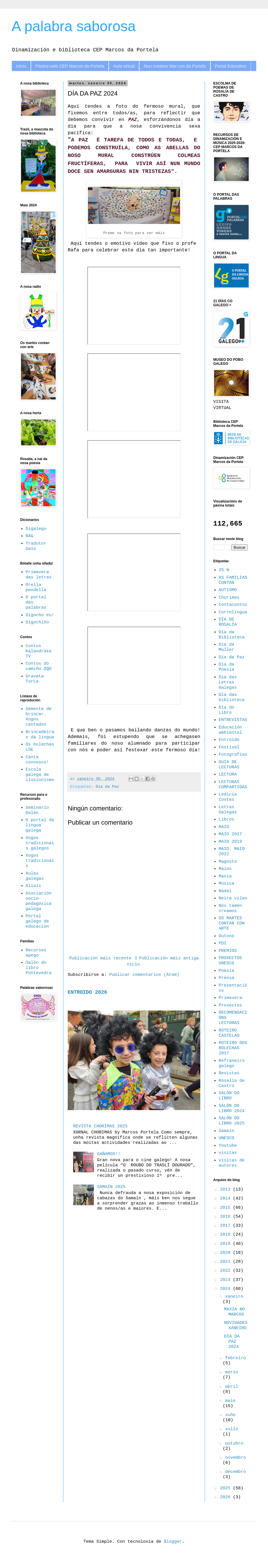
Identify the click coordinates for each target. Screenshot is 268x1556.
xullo (231, 1429)
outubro (234, 1443)
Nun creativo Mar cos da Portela (174, 65)
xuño (230, 1415)
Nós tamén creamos (230, 908)
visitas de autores (232, 1163)
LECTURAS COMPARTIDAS (233, 785)
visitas (228, 1152)
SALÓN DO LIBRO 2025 (232, 1121)
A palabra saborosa (74, 26)
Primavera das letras (39, 575)
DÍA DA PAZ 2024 (232, 1341)
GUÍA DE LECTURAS (229, 765)
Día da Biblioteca (232, 635)
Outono (226, 936)
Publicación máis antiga (169, 958)
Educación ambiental (230, 730)
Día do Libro (226, 710)
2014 (226, 1198)
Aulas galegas (35, 876)
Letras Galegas (228, 810)
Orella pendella (36, 587)
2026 (226, 1497)
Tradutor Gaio (36, 546)
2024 (226, 1288)
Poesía (226, 970)
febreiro (235, 1358)
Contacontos (233, 604)
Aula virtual (124, 65)
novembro (235, 1457)
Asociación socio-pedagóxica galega (39, 901)
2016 (226, 1216)
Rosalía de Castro (232, 1083)
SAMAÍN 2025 (111, 1187)
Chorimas (229, 597)
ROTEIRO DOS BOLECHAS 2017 (233, 1048)
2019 (226, 1243)
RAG (29, 536)
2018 (226, 1234)
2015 (226, 1207)
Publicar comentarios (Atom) (144, 974)
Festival (229, 747)
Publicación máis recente (100, 958)
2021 (226, 1261)
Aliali (33, 885)
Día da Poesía (226, 667)
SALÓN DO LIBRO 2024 (232, 1108)
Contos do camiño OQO (39, 666)
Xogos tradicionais (40, 860)
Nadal (225, 891)
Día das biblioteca (232, 697)
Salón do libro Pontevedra (39, 968)
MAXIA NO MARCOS (234, 1312)
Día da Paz (107, 786)
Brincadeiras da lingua (40, 735)
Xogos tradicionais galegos (40, 843)
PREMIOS (228, 950)
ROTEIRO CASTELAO (229, 1033)
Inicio (21, 65)
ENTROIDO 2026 (87, 992)
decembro (235, 1471)
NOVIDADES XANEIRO (236, 1325)
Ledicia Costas (228, 797)
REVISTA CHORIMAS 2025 (100, 1126)
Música (226, 883)
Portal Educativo (230, 65)
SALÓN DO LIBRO (229, 1096)
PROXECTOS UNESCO (230, 961)
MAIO (224, 827)
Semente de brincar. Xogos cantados (39, 717)
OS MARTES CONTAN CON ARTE (232, 923)
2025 (226, 1488)
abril (231, 1386)
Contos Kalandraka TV (39, 651)
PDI (223, 943)
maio (230, 1400)
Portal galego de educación (37, 921)
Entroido (229, 739)
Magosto (228, 861)
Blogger (173, 1541)
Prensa (226, 978)
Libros (226, 819)
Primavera (230, 997)
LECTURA (228, 774)
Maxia (225, 876)
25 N (224, 570)
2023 (226, 1279)
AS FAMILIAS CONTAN (233, 580)
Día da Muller (226, 647)
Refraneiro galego (232, 1063)
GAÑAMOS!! (108, 1154)
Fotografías (233, 754)
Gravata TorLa (35, 679)
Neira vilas (233, 898)
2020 (226, 1252)
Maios (225, 868)
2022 (226, 1270)
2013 (226, 1189)
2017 (226, 1225)
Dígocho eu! (40, 615)
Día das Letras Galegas (228, 682)
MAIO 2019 (230, 841)
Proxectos (230, 1005)
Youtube (228, 1145)
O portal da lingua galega (40, 825)
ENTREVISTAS (233, 720)
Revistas (229, 1073)
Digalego (36, 528)
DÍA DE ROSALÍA (228, 622)
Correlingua (233, 612)
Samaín (226, 1131)
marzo (231, 1372)
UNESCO (226, 1138)
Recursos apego (36, 953)
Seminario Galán (37, 810)
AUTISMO (228, 590)
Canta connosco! (37, 760)
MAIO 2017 (230, 834)
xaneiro (234, 1296)
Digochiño (37, 622)
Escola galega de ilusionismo (40, 774)
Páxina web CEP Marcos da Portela (69, 65)
